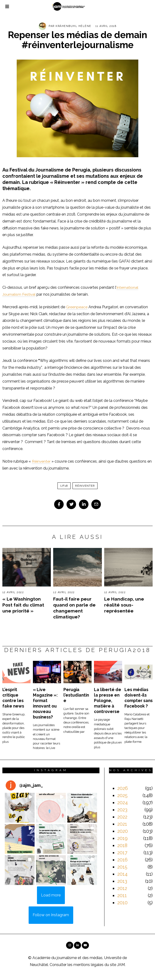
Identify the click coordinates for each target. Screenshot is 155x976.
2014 (122, 874)
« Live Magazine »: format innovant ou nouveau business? (45, 703)
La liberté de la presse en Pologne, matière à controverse (107, 700)
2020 (122, 831)
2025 (122, 795)
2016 (122, 860)
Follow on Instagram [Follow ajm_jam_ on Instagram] (51, 915)
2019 (122, 838)
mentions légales (88, 964)
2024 (122, 802)
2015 (122, 867)
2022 (122, 817)
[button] (20, 808)
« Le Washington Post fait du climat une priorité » (23, 604)
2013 (122, 881)
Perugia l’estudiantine (76, 695)
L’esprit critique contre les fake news (13, 697)
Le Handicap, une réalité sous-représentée (124, 604)
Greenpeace (77, 307)
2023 (122, 810)
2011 (122, 895)
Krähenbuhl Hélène (73, 26)
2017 (122, 852)
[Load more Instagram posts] (51, 895)
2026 (122, 788)
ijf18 (64, 485)
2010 (122, 902)
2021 (122, 824)
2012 (122, 888)
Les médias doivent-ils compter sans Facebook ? (138, 697)
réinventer (85, 485)
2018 (122, 845)
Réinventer (41, 461)
